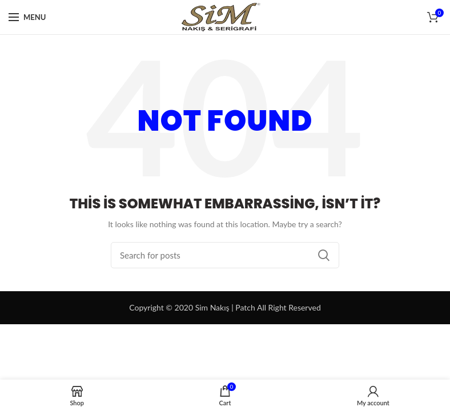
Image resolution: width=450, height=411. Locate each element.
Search (324, 255)
